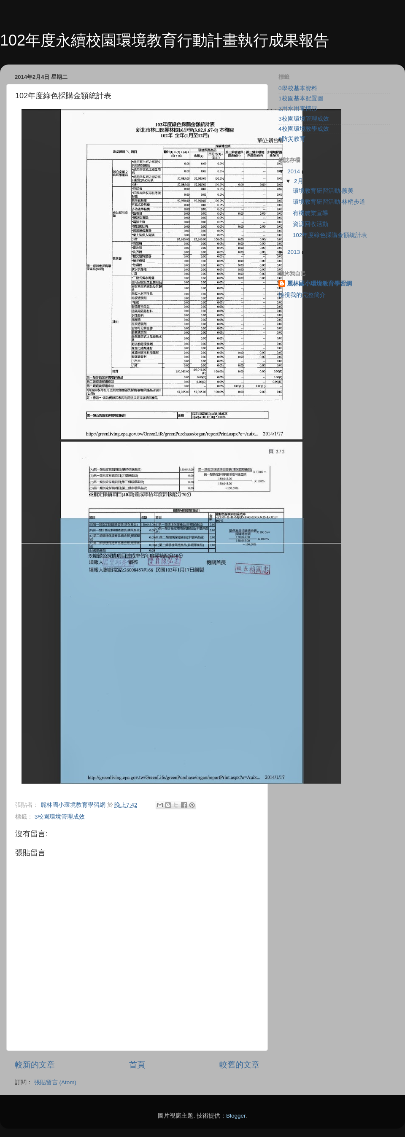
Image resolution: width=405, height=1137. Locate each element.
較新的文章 (35, 1064)
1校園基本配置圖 (300, 98)
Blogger (236, 1116)
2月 (299, 181)
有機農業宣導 (310, 213)
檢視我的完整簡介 (302, 295)
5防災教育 (291, 139)
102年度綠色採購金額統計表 (330, 235)
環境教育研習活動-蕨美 (323, 191)
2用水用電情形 (297, 108)
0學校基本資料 (297, 88)
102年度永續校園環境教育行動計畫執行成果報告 (164, 40)
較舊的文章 (239, 1064)
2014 (294, 171)
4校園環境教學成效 (303, 129)
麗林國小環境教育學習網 (319, 283)
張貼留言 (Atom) (55, 1082)
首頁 (137, 1064)
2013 (294, 252)
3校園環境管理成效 (60, 817)
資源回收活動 (310, 224)
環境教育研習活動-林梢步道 (329, 202)
